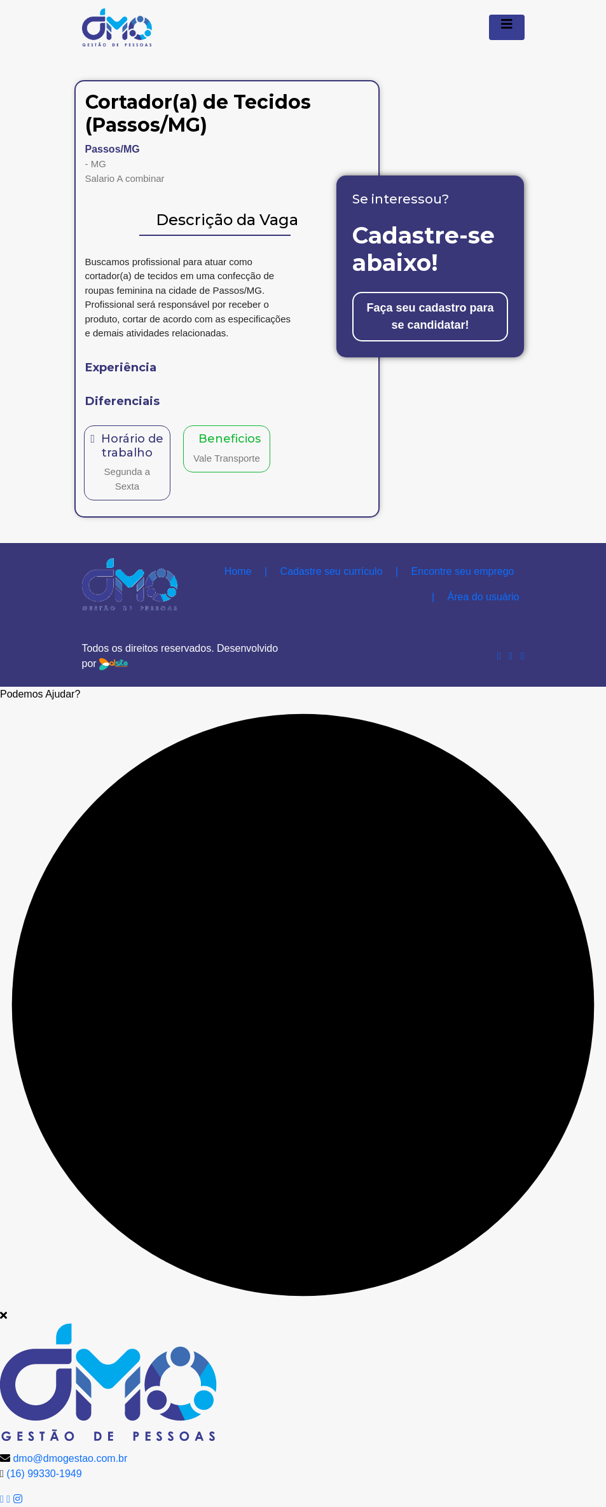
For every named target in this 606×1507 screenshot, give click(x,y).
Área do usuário (476, 596)
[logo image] (108, 1380)
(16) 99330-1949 (43, 1473)
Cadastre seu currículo (324, 571)
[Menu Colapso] (507, 27)
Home (238, 571)
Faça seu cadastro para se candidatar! (429, 316)
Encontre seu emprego (455, 571)
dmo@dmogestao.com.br (70, 1458)
